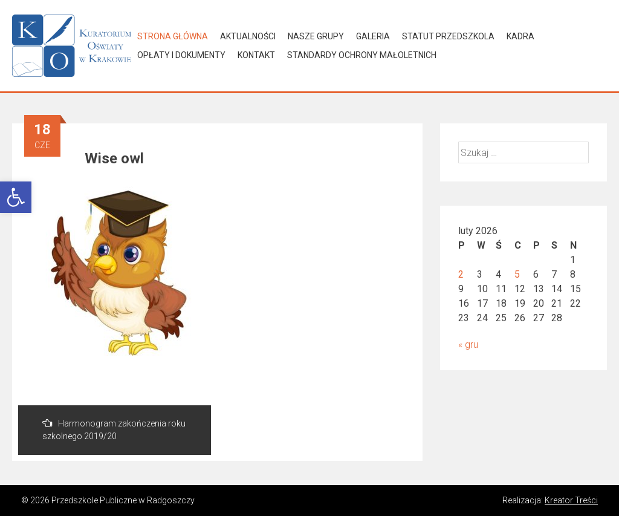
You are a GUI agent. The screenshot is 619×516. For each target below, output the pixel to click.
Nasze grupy (316, 36)
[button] (15, 197)
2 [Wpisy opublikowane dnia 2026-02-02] (461, 274)
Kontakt (256, 55)
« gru (468, 344)
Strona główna (172, 36)
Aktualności (248, 36)
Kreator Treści (571, 500)
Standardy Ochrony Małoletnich (361, 55)
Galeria (373, 36)
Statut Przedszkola (448, 36)
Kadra (520, 36)
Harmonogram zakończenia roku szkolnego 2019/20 (114, 429)
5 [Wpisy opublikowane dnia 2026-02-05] (517, 274)
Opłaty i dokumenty (181, 55)
